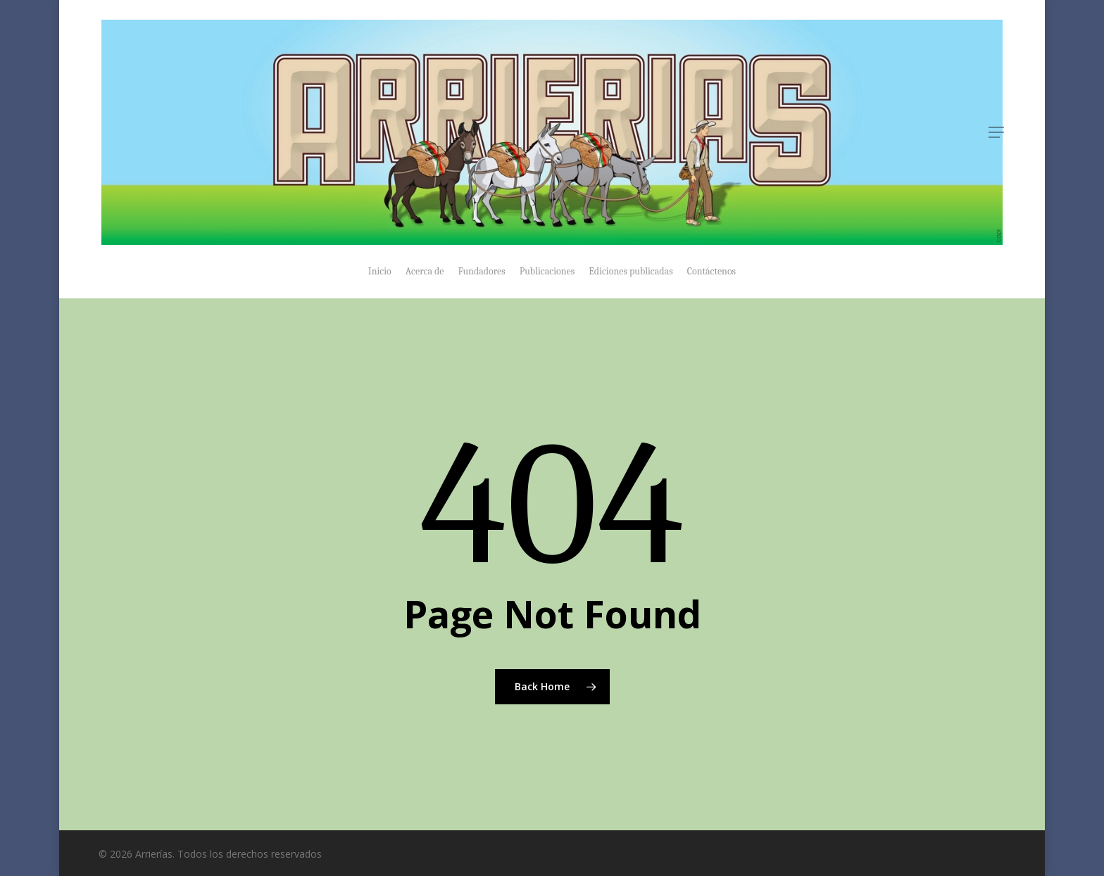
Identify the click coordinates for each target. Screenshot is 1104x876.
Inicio (379, 271)
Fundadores (482, 271)
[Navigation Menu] (997, 132)
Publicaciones (547, 271)
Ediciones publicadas (630, 271)
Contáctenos (711, 271)
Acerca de (425, 271)
